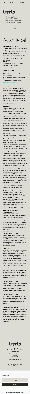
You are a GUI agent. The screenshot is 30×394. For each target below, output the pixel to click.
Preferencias (15, 389)
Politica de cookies (9, 392)
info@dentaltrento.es (11, 72)
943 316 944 (22, 2)
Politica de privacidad (19, 392)
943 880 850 (12, 4)
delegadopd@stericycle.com (10, 82)
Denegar (15, 384)
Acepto (15, 380)
